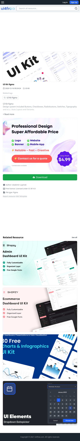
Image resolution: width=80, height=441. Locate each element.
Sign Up (74, 2)
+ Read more (8, 114)
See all (74, 237)
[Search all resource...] (47, 8)
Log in (65, 2)
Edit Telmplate (21, 196)
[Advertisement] (40, 30)
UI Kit (27, 88)
